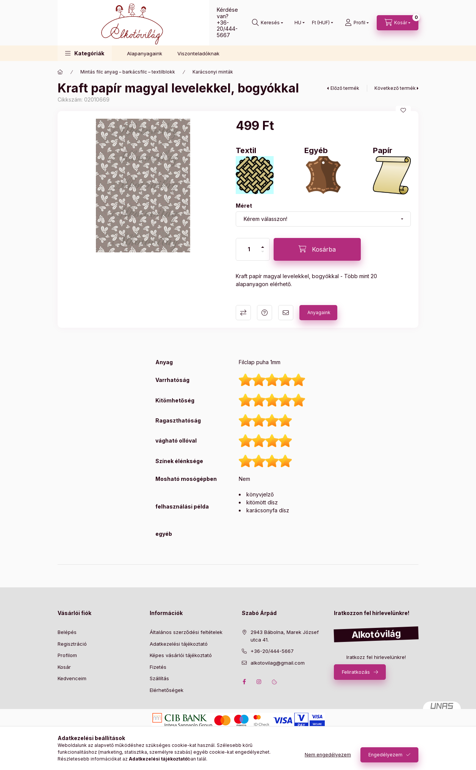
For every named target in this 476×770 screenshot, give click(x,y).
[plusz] (263, 247)
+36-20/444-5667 (227, 29)
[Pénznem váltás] (320, 22)
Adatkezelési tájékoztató (179, 644)
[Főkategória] (60, 72)
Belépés (67, 632)
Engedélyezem (385, 754)
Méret (244, 205)
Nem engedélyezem (328, 754)
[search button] (267, 22)
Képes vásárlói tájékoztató (181, 655)
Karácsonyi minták (213, 72)
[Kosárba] (317, 249)
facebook (244, 681)
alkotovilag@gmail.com (278, 663)
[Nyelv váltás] (298, 22)
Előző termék (344, 88)
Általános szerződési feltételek (186, 632)
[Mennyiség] (249, 249)
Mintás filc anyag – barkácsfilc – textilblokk (127, 72)
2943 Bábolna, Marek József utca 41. (285, 636)
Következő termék (395, 88)
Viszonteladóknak (198, 53)
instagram (259, 681)
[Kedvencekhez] (403, 110)
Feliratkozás (356, 672)
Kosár (64, 667)
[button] (85, 53)
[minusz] (263, 251)
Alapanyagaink (144, 53)
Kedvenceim (72, 678)
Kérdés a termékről (264, 312)
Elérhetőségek (166, 690)
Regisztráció (72, 644)
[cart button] (397, 22)
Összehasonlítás (243, 312)
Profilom (67, 655)
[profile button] (357, 22)
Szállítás (159, 678)
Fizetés (158, 667)
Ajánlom (285, 312)
